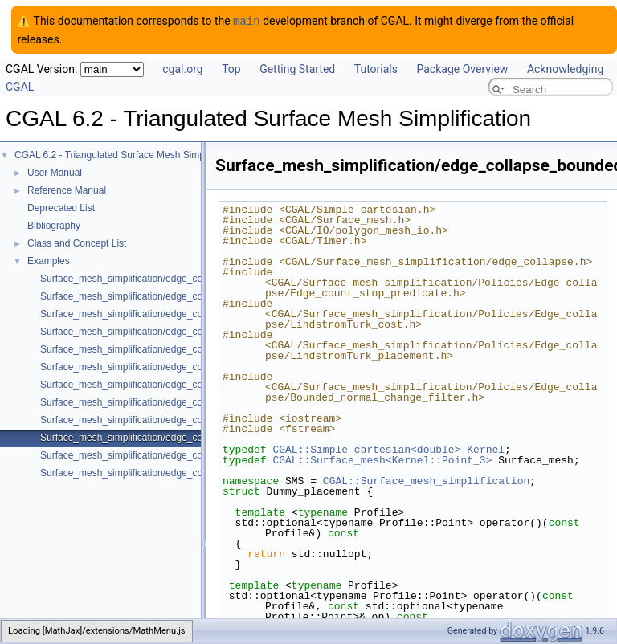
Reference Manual (66, 189)
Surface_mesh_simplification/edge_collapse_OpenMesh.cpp (169, 313)
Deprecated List (61, 207)
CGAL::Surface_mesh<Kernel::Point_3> (382, 459)
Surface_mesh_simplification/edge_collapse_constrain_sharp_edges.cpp (196, 366)
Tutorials (376, 68)
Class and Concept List (76, 242)
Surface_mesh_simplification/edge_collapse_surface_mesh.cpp (176, 401)
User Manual (54, 171)
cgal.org (182, 68)
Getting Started (297, 68)
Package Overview (462, 68)
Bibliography (53, 224)
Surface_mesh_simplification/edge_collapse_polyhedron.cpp (169, 295)
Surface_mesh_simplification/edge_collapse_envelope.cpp (165, 277)
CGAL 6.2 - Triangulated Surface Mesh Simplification (126, 154)
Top (231, 68)
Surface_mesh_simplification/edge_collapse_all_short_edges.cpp (180, 419)
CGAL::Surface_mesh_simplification (426, 480)
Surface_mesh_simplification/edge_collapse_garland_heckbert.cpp (183, 472)
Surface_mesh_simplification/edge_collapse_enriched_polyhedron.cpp (190, 330)
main (246, 20)
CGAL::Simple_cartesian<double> (366, 449)
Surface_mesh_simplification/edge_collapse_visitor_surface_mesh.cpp (191, 454)
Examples (48, 260)
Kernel (486, 449)
